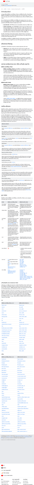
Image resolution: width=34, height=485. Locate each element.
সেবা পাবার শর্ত (25, 481)
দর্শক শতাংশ (4, 425)
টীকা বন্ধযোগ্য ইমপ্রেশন (5, 366)
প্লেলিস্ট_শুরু (19, 410)
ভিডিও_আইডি (21, 350)
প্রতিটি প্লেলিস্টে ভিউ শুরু (11, 272)
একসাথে (5, 138)
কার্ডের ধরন (21, 263)
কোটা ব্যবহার (14, 244)
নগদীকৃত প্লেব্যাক (4, 406)
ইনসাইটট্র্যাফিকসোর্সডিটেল (6, 331)
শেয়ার (3, 416)
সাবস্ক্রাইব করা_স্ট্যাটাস (22, 345)
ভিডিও (3, 350)
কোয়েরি (13, 154)
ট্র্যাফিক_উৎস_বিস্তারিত (23, 331)
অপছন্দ (3, 395)
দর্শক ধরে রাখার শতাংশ (21, 374)
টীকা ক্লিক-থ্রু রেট (4, 364)
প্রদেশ (3, 341)
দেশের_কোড (21, 318)
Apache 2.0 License (9, 436)
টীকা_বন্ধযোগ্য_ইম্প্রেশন (21, 366)
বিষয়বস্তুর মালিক (4, 316)
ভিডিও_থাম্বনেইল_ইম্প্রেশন (21, 429)
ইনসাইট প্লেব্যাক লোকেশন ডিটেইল (7, 328)
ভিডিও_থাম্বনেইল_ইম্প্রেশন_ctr (22, 431)
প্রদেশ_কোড (21, 341)
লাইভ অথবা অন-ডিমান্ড (5, 335)
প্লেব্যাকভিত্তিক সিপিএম (5, 408)
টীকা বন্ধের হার (4, 370)
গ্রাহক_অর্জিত (19, 418)
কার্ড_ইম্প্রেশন (22, 272)
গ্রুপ (8, 259)
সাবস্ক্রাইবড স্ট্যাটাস (5, 345)
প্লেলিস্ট (3, 339)
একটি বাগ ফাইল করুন (15, 481)
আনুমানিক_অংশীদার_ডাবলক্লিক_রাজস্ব (26, 277)
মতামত (3, 427)
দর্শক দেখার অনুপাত (5, 374)
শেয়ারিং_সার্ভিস (21, 343)
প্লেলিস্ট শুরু (3, 410)
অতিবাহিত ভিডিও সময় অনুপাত (6, 324)
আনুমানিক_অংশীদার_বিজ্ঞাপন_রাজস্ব (23, 397)
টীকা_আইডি (22, 259)
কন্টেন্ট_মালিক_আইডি (23, 316)
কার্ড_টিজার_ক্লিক (22, 274)
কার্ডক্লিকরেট (4, 380)
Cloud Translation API (8, 5)
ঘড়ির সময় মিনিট (20, 399)
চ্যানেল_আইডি (21, 312)
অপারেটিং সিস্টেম (4, 337)
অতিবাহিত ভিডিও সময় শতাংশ (24, 324)
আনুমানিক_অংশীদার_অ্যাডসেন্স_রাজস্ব (26, 276)
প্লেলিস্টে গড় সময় (10, 268)
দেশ (2, 318)
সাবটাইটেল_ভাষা (22, 347)
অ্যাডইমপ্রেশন (4, 359)
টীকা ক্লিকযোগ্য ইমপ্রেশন (5, 361)
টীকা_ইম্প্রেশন (19, 372)
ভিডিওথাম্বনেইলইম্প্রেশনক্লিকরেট (7, 431)
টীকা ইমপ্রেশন (4, 372)
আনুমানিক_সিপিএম (20, 393)
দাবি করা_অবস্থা (21, 314)
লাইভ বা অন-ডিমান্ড (23, 264)
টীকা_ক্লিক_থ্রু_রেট (20, 364)
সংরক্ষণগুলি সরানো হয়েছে (6, 414)
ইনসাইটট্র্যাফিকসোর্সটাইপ (6, 333)
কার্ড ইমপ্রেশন (4, 383)
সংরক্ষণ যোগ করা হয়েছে (5, 412)
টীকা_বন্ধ (18, 368)
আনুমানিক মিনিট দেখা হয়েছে (6, 399)
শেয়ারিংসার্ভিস (4, 343)
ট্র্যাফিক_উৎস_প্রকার (22, 333)
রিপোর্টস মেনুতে (21, 180)
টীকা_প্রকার (21, 260)
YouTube (7, 1)
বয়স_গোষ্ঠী (21, 307)
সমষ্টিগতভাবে (10, 128)
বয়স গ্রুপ (3, 307)
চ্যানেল (3, 312)
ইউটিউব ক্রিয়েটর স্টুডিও (11, 98)
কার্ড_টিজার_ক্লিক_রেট (23, 273)
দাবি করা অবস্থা (4, 314)
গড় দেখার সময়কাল (5, 376)
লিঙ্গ (2, 326)
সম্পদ (3, 309)
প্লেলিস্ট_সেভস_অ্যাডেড (21, 412)
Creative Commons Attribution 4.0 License (21, 435)
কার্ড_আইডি (22, 262)
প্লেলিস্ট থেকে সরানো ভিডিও (6, 423)
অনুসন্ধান (5, 128)
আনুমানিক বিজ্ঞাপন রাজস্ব (6, 397)
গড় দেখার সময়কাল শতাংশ (21, 378)
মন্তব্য (2, 391)
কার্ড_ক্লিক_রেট (19, 380)
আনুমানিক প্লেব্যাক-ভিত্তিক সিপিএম (22, 408)
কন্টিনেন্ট (15, 222)
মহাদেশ (9, 261)
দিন (2, 320)
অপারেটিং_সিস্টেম (22, 337)
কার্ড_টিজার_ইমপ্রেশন (23, 275)
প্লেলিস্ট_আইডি (21, 339)
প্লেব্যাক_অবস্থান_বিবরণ (23, 328)
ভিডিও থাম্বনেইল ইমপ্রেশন (6, 429)
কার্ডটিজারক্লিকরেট (5, 385)
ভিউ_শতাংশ (19, 425)
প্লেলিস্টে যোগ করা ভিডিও (6, 421)
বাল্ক (16, 154)
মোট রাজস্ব (3, 402)
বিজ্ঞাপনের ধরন (21, 305)
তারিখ (20, 320)
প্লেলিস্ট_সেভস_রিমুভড (23, 279)
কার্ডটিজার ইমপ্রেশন (5, 389)
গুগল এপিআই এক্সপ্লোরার (5, 481)
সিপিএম (3, 393)
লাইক (3, 404)
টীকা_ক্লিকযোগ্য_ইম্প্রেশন (21, 361)
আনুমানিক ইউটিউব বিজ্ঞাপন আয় (22, 402)
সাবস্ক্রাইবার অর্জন (4, 418)
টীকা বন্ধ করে (4, 368)
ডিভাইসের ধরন (4, 322)
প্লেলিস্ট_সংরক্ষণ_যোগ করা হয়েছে (25, 278)
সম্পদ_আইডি (22, 261)
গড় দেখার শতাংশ (4, 378)
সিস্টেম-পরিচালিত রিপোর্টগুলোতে (16, 166)
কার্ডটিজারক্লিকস (4, 387)
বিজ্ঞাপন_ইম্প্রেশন (20, 359)
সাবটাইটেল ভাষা (4, 347)
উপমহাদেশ (9, 263)
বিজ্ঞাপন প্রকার (4, 305)
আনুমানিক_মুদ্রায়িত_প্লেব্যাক (21, 406)
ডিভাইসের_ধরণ (21, 322)
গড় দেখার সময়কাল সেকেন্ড (21, 376)
